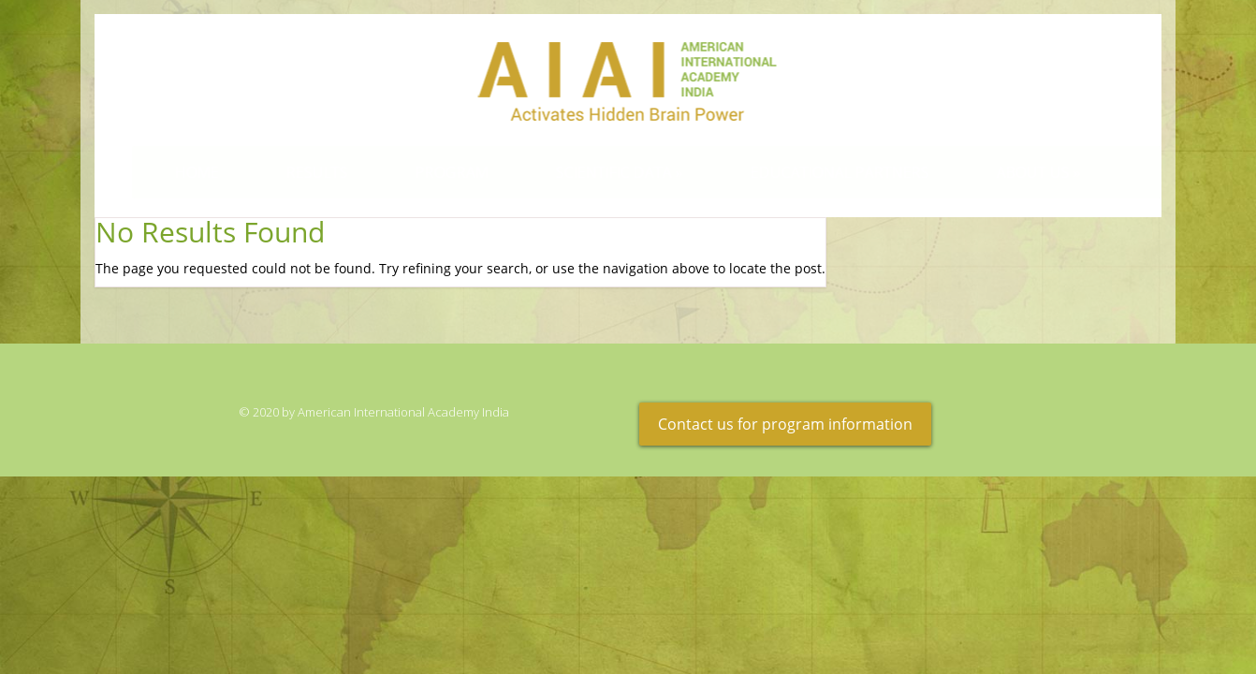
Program (434, 172)
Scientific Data (601, 172)
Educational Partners (822, 172)
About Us (1021, 172)
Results (299, 172)
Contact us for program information (785, 424)
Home (179, 172)
